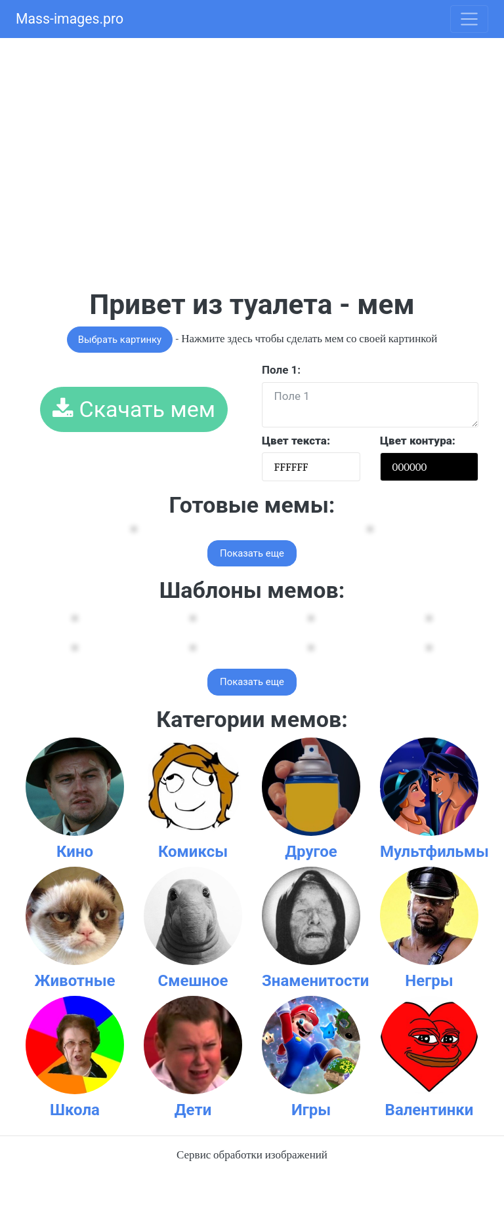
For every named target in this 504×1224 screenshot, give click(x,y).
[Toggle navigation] (469, 19)
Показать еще (252, 553)
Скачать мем (133, 409)
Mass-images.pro (69, 18)
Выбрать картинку (119, 339)
